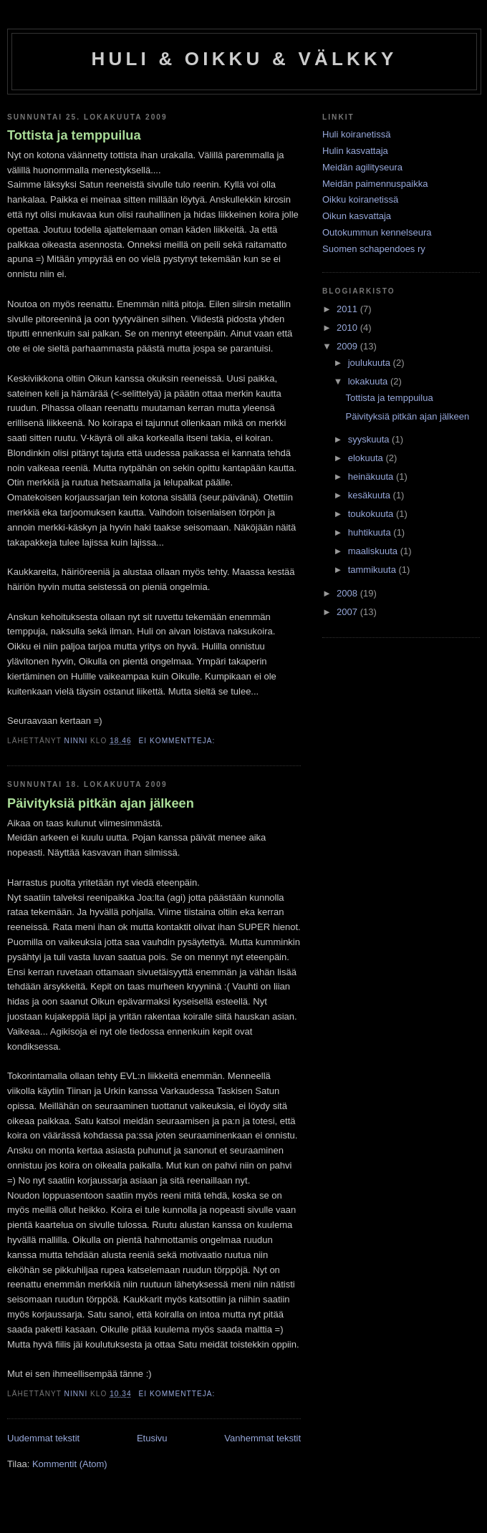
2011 (348, 309)
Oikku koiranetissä (360, 199)
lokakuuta (369, 381)
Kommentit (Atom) (69, 1464)
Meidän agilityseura (362, 167)
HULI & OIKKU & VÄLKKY (244, 58)
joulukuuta (370, 362)
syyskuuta (370, 439)
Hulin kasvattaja (355, 150)
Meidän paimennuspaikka (375, 183)
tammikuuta (373, 569)
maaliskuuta (374, 551)
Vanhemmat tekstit (262, 1438)
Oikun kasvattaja (356, 216)
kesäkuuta (370, 495)
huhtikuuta (371, 532)
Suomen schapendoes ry (373, 248)
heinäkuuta (372, 476)
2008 (348, 593)
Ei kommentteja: (178, 741)
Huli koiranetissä (356, 134)
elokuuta (367, 458)
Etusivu (152, 1438)
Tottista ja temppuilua (74, 135)
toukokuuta (372, 513)
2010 (348, 327)
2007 (348, 611)
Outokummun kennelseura (376, 232)
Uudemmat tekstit (43, 1438)
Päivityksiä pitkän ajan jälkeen (100, 803)
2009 (348, 346)
